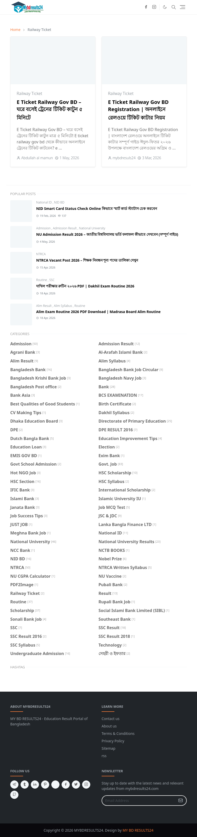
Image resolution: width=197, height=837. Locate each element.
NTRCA (41, 254)
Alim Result (44, 306)
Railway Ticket (29, 93)
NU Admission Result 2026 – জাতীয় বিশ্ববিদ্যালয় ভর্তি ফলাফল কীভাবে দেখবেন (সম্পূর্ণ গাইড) (107, 234)
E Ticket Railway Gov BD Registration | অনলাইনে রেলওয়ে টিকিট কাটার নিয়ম (138, 110)
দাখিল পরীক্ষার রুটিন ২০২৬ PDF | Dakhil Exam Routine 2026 (85, 286)
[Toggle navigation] (182, 7)
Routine (42, 280)
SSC (52, 280)
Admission (43, 228)
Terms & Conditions (118, 733)
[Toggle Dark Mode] (165, 7)
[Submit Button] (180, 800)
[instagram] (154, 7)
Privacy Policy (113, 740)
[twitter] (76, 784)
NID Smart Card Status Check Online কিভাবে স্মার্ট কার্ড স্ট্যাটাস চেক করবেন (96, 208)
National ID (44, 202)
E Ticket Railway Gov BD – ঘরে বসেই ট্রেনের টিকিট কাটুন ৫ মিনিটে (49, 110)
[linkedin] (35, 784)
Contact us (111, 718)
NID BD (59, 202)
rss (104, 755)
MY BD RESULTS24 (138, 830)
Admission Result (65, 228)
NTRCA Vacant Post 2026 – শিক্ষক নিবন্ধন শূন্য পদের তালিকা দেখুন (87, 260)
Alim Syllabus (63, 306)
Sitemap (108, 748)
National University (92, 228)
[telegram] (14, 784)
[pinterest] (45, 784)
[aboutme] (55, 784)
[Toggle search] (173, 7)
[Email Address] (138, 800)
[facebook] (146, 7)
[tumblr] (25, 784)
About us (109, 726)
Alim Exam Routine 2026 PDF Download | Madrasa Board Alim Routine (98, 311)
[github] (14, 795)
